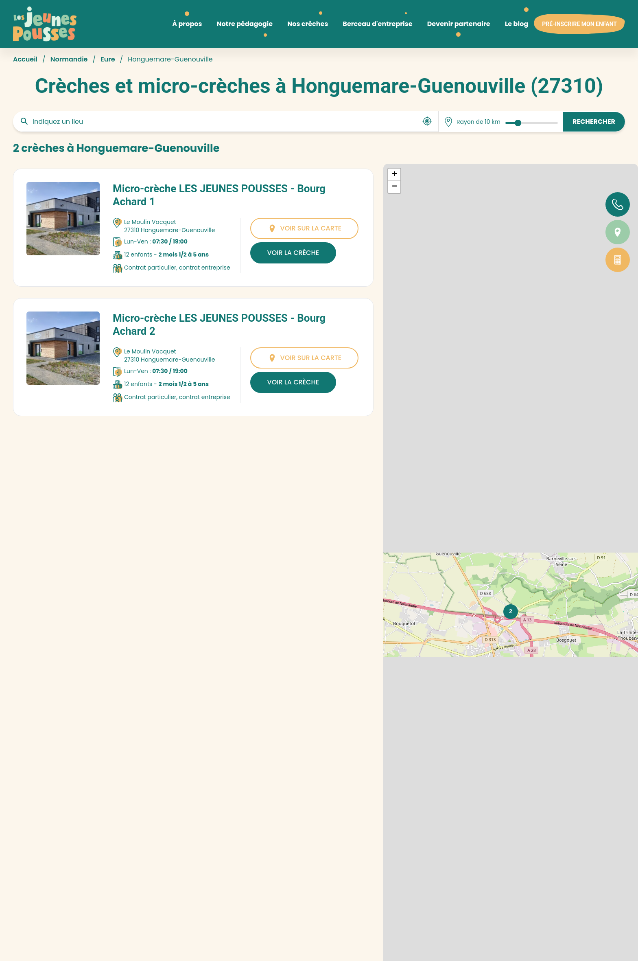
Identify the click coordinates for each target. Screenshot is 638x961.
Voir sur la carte (304, 228)
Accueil (25, 59)
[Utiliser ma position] (427, 121)
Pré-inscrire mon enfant (579, 24)
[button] (511, 612)
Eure (108, 59)
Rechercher (593, 121)
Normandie (69, 59)
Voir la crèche (293, 252)
